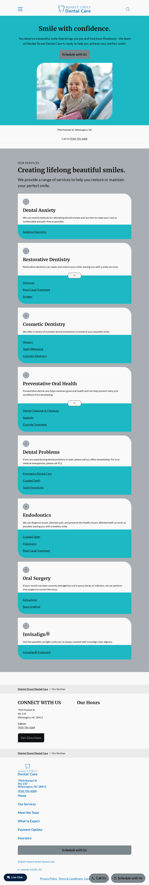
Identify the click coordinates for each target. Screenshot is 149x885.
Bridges (27, 296)
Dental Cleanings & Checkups (41, 410)
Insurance (25, 838)
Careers (89, 878)
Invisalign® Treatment (37, 652)
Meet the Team (28, 812)
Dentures (29, 282)
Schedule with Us (74, 54)
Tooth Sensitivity (33, 487)
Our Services (27, 804)
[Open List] (74, 275)
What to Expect (29, 821)
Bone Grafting (31, 606)
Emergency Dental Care (37, 473)
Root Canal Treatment (36, 289)
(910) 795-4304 (78, 138)
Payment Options (30, 829)
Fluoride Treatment (35, 424)
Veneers (28, 342)
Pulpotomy (30, 543)
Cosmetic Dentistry (35, 356)
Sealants (28, 417)
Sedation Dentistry (34, 232)
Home (22, 795)
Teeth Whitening (33, 349)
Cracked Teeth (31, 480)
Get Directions (31, 738)
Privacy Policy (48, 878)
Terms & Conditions (70, 878)
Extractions (30, 599)
